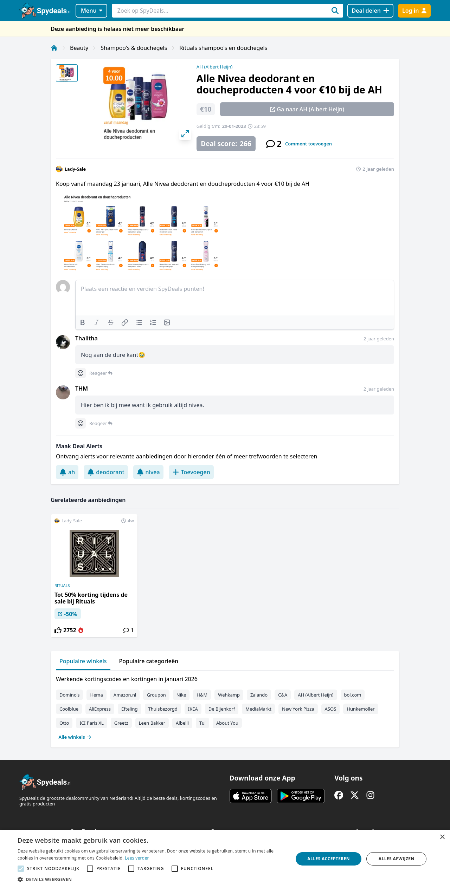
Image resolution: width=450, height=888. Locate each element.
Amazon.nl (125, 695)
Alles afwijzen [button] (396, 859)
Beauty (79, 48)
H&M (202, 695)
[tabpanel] (225, 706)
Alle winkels (75, 737)
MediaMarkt (258, 709)
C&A (282, 695)
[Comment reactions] (80, 373)
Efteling (129, 709)
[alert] (225, 859)
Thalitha (86, 338)
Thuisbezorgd (163, 709)
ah (67, 472)
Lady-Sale (75, 169)
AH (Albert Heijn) (215, 66)
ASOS (330, 709)
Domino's (69, 695)
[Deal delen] (370, 11)
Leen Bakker (152, 723)
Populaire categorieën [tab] (149, 661)
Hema (96, 695)
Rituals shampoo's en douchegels (223, 48)
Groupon (156, 695)
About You (227, 723)
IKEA (193, 709)
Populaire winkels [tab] (83, 661)
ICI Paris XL (91, 723)
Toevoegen (191, 472)
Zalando (259, 695)
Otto (64, 723)
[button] (151, 879)
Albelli (182, 723)
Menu (91, 10)
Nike (181, 695)
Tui (202, 723)
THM (81, 388)
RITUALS (62, 585)
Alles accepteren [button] (328, 859)
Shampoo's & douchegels (134, 48)
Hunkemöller (360, 709)
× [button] (442, 837)
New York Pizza (298, 709)
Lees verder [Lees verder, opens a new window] (137, 858)
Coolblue (68, 709)
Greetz (121, 723)
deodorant (105, 472)
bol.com (352, 695)
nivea (148, 472)
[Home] (54, 47)
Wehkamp (229, 695)
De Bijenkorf (221, 709)
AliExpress (100, 709)
